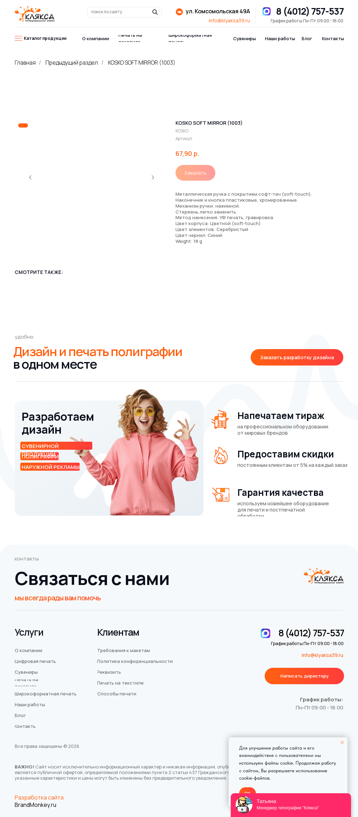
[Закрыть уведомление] (342, 742)
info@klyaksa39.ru (229, 20)
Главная (25, 62)
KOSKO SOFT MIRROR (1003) (142, 62)
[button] (297, 357)
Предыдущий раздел (71, 62)
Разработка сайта (39, 797)
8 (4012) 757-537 (310, 11)
